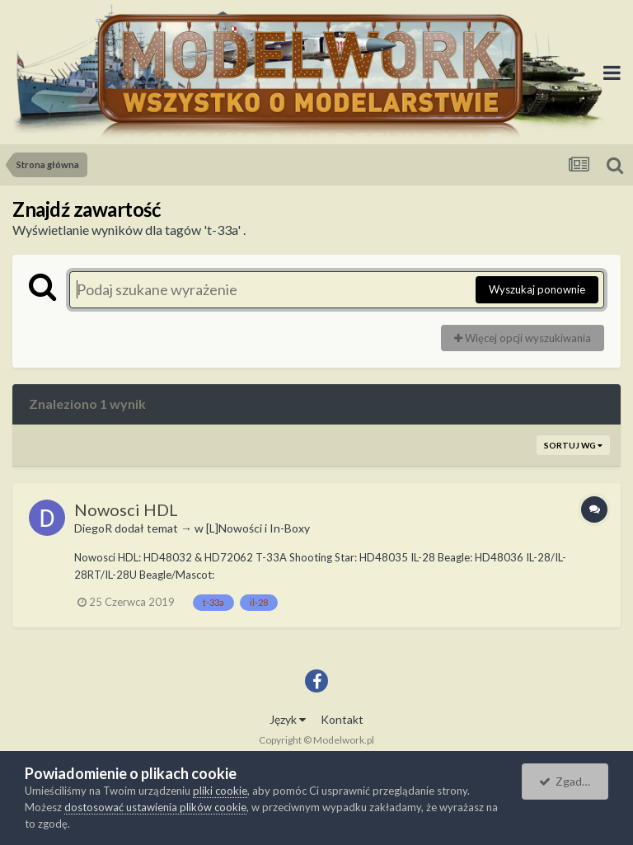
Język (288, 719)
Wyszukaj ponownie (537, 289)
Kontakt (342, 719)
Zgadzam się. (573, 781)
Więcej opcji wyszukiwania (522, 338)
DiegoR (93, 528)
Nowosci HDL (126, 509)
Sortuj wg (573, 445)
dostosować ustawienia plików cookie (155, 807)
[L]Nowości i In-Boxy (258, 528)
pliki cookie (220, 790)
